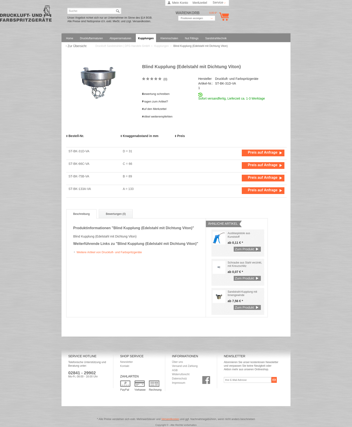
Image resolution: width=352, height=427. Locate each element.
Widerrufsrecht (180, 374)
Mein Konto (180, 2)
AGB (175, 370)
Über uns (177, 362)
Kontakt (124, 366)
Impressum (178, 382)
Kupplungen (161, 46)
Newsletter (126, 362)
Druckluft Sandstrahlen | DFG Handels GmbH (26, 14)
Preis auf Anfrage (262, 152)
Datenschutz (179, 378)
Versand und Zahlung (185, 366)
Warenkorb (223, 16)
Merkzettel (200, 2)
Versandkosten (170, 419)
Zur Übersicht (77, 46)
